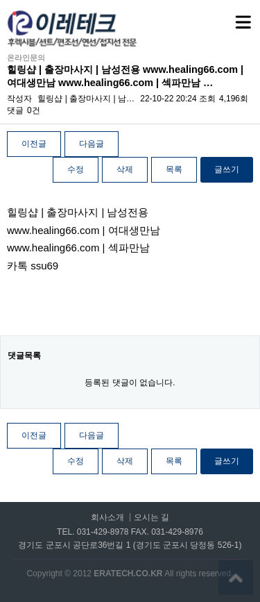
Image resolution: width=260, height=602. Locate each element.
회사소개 (107, 517)
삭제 (124, 169)
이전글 (33, 144)
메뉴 (225, 16)
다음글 (91, 144)
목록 (174, 169)
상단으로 (235, 577)
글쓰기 (226, 169)
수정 (75, 169)
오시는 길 (151, 517)
